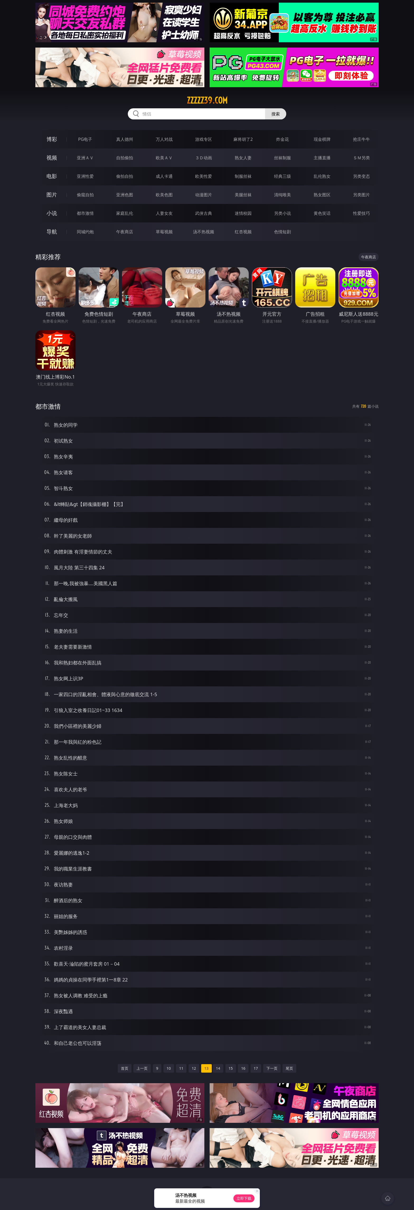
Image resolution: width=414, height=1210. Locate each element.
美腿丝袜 (243, 195)
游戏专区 (203, 139)
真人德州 (124, 139)
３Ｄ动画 (203, 158)
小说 (51, 213)
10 (169, 1068)
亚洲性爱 (85, 176)
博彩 (51, 139)
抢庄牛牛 (361, 139)
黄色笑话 (322, 213)
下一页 (271, 1068)
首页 (124, 1068)
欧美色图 (164, 195)
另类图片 (361, 195)
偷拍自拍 (124, 176)
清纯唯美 (282, 195)
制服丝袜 (243, 176)
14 (218, 1068)
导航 (51, 231)
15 (231, 1068)
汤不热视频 (203, 232)
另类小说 (282, 213)
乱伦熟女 (322, 176)
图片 (51, 194)
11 (181, 1068)
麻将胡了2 (243, 139)
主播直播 (322, 158)
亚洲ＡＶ (85, 158)
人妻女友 (164, 213)
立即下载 (244, 1198)
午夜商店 (124, 232)
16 (243, 1068)
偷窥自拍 (85, 195)
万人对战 (164, 139)
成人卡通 (164, 176)
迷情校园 (243, 213)
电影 (51, 176)
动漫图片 (203, 195)
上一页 (142, 1068)
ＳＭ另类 (361, 158)
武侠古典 (203, 213)
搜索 (275, 114)
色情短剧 (282, 232)
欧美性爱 (203, 176)
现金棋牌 (322, 139)
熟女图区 (322, 195)
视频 (51, 157)
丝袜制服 (282, 158)
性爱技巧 (361, 213)
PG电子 (85, 139)
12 (194, 1068)
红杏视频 (243, 232)
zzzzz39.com (207, 100)
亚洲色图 (124, 195)
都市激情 (85, 213)
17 (256, 1068)
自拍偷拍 (124, 158)
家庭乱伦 (124, 213)
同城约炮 (85, 232)
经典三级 (282, 176)
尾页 (289, 1068)
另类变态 (361, 176)
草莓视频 (164, 232)
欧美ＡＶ (164, 158)
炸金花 (282, 139)
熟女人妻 (243, 158)
